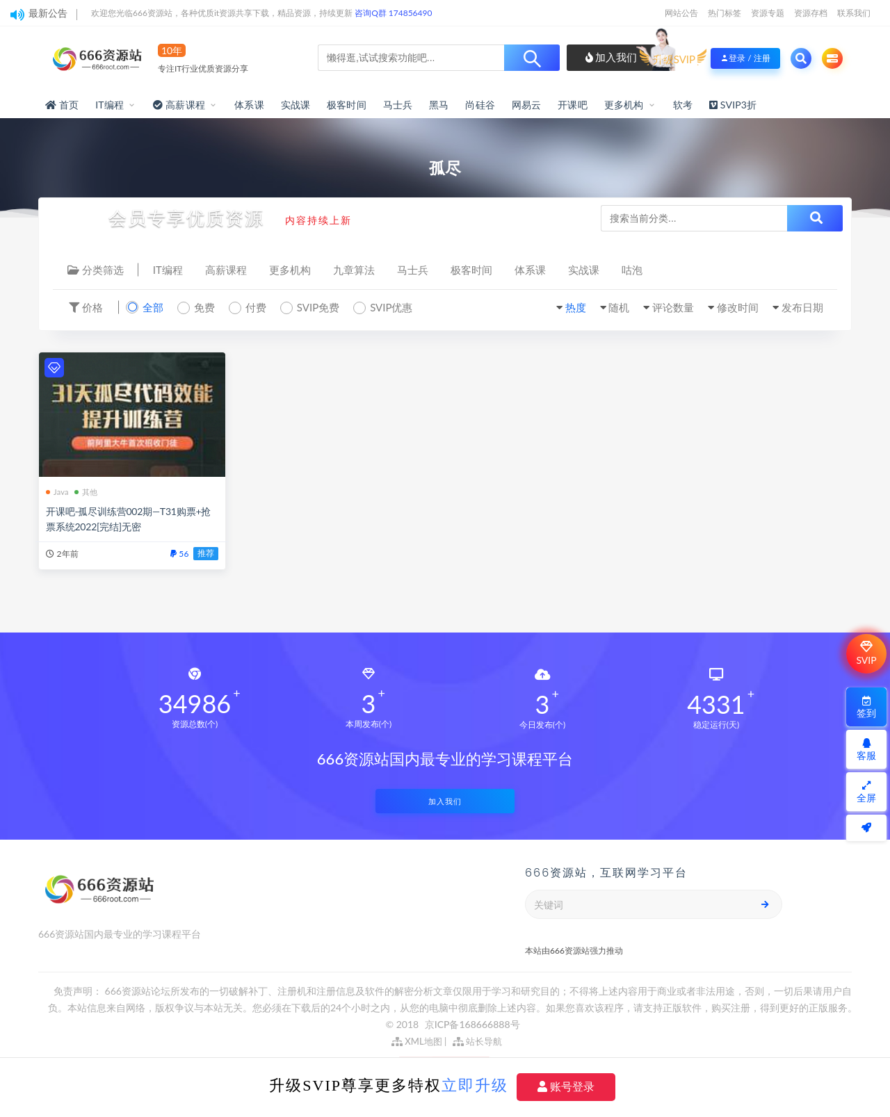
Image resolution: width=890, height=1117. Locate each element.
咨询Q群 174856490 (393, 13)
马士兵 (398, 105)
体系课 (249, 105)
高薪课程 (226, 269)
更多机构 (624, 105)
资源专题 (767, 13)
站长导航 (477, 1041)
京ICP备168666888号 (472, 1024)
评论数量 (673, 307)
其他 (85, 491)
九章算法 (354, 269)
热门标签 (724, 13)
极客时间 (346, 105)
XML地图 (416, 1041)
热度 (575, 307)
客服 (866, 749)
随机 (618, 307)
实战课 (296, 105)
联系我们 (854, 13)
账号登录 (565, 1087)
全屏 (866, 792)
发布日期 (802, 307)
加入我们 (611, 57)
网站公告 (681, 13)
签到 (866, 707)
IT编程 (109, 105)
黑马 (438, 105)
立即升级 (475, 1085)
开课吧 (573, 105)
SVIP (866, 653)
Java (57, 491)
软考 (683, 105)
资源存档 (810, 13)
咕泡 (632, 269)
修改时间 (738, 307)
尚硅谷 (480, 105)
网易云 (527, 105)
